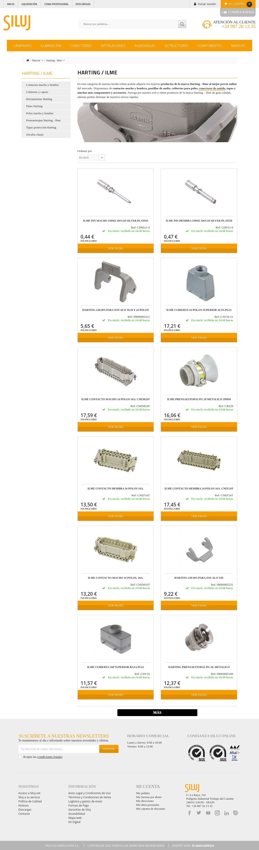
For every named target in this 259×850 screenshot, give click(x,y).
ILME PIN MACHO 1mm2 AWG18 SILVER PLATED (115, 220)
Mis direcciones (145, 801)
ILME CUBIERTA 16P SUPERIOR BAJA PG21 (115, 667)
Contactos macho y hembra (42, 85)
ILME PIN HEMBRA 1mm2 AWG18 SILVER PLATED (199, 220)
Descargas (83, 4)
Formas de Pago (78, 805)
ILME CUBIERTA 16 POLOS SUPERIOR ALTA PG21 (199, 310)
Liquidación (29, 4)
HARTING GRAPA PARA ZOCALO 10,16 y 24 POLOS (115, 310)
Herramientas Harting (39, 99)
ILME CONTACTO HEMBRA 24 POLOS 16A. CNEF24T (199, 488)
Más (157, 712)
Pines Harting (34, 106)
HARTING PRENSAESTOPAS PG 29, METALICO (199, 667)
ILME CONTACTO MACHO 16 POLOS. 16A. (115, 577)
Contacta (24, 814)
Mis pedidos (143, 793)
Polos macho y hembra (39, 113)
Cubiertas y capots (37, 92)
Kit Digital (74, 822)
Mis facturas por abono (149, 797)
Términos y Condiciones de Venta (89, 797)
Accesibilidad (76, 814)
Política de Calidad (30, 801)
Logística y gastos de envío (85, 801)
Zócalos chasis (35, 134)
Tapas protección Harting (41, 127)
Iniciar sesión (207, 3)
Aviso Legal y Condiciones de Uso (89, 793)
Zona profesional (56, 4)
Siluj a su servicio (29, 797)
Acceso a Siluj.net (29, 793)
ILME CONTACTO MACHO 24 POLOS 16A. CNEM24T (115, 399)
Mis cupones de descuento (150, 808)
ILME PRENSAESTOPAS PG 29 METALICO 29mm (199, 399)
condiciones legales (49, 757)
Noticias (23, 805)
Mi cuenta (148, 786)
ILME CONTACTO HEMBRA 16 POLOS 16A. (116, 488)
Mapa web (75, 818)
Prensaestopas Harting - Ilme (43, 120)
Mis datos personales (147, 805)
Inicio (10, 4)
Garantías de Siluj (79, 810)
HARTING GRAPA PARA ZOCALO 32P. (199, 577)
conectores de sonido (212, 88)
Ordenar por (84, 151)
